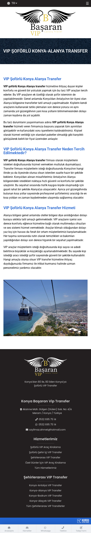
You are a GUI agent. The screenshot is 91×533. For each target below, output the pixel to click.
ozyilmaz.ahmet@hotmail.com (45, 429)
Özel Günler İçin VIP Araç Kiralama (45, 462)
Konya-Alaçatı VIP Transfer (45, 501)
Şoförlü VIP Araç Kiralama (45, 447)
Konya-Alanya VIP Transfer (45, 490)
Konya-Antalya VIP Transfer (45, 485)
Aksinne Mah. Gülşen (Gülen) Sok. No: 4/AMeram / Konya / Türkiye (45, 411)
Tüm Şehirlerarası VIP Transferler (45, 506)
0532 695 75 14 (45, 419)
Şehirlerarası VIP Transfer (45, 457)
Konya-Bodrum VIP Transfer (45, 495)
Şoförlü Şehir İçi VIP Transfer (45, 452)
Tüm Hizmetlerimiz (45, 468)
